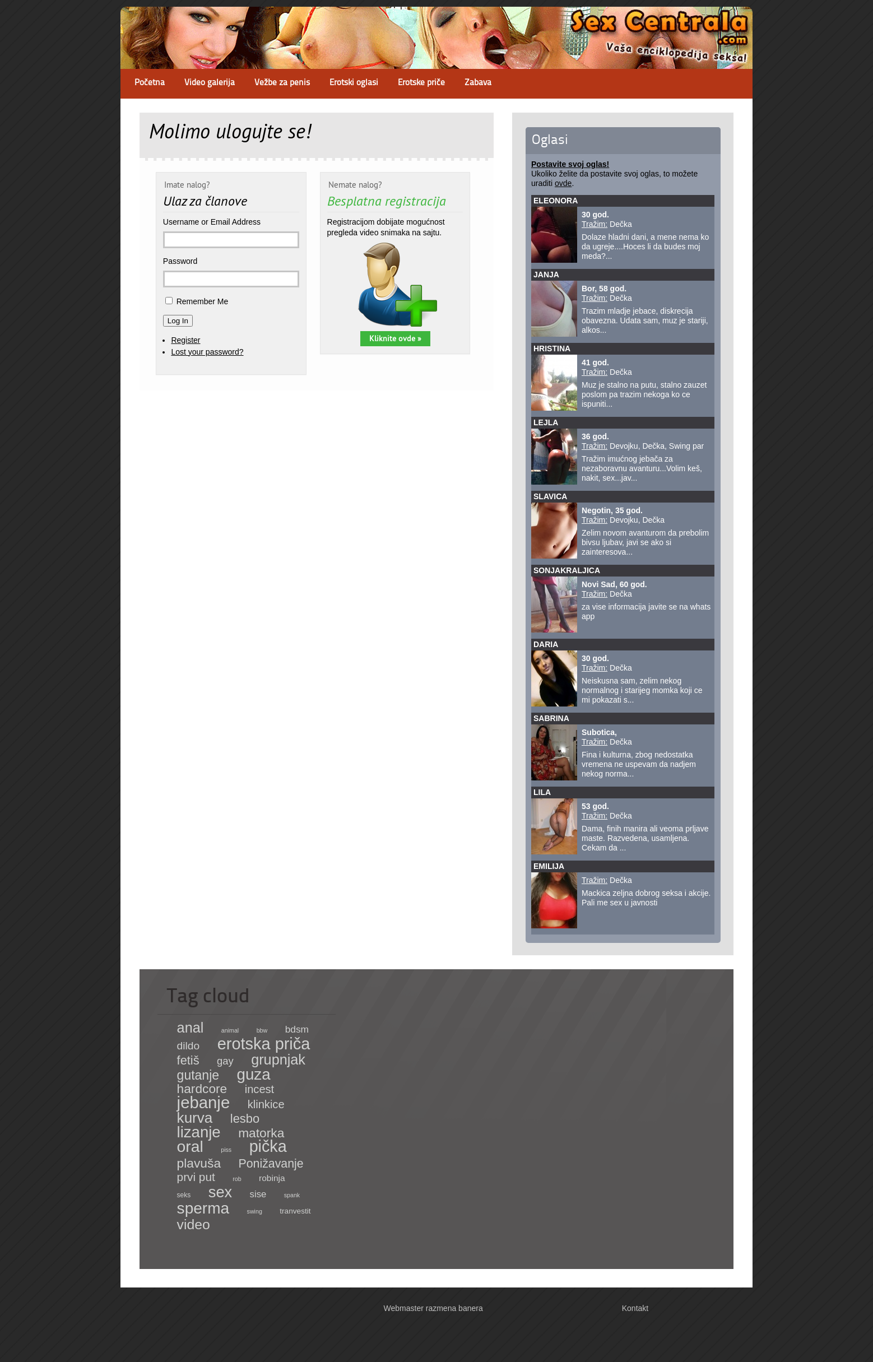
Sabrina (551, 718)
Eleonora (555, 200)
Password (180, 261)
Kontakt (635, 1308)
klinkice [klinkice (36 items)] (266, 1104)
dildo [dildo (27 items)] (188, 1046)
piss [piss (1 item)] (226, 1149)
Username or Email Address (212, 221)
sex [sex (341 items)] (220, 1192)
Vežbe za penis (282, 83)
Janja (546, 274)
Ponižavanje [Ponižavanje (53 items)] (271, 1163)
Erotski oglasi (353, 83)
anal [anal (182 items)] (190, 1027)
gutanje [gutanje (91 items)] (198, 1075)
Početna (149, 83)
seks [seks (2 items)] (184, 1195)
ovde (563, 183)
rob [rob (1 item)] (237, 1178)
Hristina (551, 348)
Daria (545, 644)
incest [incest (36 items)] (260, 1089)
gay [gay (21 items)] (225, 1061)
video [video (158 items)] (193, 1224)
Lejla (545, 422)
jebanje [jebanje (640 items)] (203, 1102)
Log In (178, 321)
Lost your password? (207, 351)
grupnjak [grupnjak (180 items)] (278, 1059)
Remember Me (203, 301)
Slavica (550, 496)
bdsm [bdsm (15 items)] (297, 1029)
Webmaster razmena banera (433, 1308)
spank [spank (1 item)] (292, 1195)
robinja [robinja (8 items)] (272, 1178)
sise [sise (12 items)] (258, 1194)
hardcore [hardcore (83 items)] (202, 1088)
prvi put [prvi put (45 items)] (196, 1176)
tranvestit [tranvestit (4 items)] (295, 1211)
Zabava (478, 83)
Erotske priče (421, 83)
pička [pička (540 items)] (268, 1146)
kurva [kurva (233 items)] (195, 1117)
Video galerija (209, 83)
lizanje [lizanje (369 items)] (199, 1132)
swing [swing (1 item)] (254, 1211)
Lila (542, 792)
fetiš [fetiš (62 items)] (188, 1060)
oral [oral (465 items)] (190, 1146)
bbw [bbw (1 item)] (262, 1030)
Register (185, 340)
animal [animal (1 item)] (230, 1030)
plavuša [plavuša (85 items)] (199, 1163)
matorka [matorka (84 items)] (261, 1133)
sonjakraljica (566, 570)
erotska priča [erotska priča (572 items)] (263, 1044)
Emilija (548, 866)
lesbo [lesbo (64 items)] (244, 1119)
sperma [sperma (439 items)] (203, 1208)
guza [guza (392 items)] (254, 1074)
